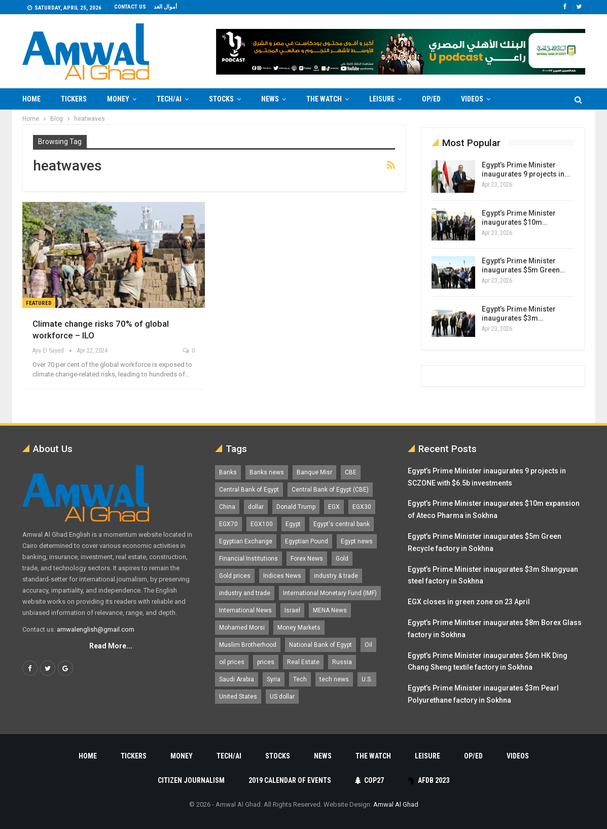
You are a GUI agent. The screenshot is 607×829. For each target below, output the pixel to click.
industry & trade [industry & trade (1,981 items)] (336, 575)
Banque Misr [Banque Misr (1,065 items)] (314, 472)
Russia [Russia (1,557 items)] (342, 662)
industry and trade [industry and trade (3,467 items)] (244, 593)
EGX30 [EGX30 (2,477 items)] (361, 506)
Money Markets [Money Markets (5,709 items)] (298, 627)
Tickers (74, 99)
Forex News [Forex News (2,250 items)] (307, 558)
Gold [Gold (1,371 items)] (342, 558)
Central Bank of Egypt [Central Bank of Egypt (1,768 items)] (249, 489)
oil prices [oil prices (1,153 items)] (231, 662)
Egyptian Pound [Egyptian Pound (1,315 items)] (306, 541)
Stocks (221, 99)
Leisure (382, 99)
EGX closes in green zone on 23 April (469, 602)
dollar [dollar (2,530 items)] (256, 506)
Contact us (130, 7)
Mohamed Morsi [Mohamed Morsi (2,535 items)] (242, 627)
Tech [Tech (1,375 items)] (300, 679)
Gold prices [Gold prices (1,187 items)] (235, 575)
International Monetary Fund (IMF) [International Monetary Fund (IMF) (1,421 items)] (330, 593)
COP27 (369, 780)
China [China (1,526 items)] (227, 506)
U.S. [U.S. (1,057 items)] (367, 679)
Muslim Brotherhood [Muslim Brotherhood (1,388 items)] (247, 644)
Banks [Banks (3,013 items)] (228, 472)
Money (118, 99)
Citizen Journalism (191, 780)
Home (31, 99)
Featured (39, 303)
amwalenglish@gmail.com (95, 629)
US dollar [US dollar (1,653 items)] (282, 696)
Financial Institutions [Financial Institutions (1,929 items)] (248, 558)
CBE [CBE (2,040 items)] (350, 472)
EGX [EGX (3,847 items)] (334, 506)
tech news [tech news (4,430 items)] (334, 679)
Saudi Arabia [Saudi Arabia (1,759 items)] (236, 679)
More (519, 99)
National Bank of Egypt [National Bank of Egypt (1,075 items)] (320, 644)
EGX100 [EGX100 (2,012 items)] (262, 524)
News (270, 99)
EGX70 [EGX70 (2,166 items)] (228, 524)
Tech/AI (169, 99)
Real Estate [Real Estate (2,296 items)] (303, 662)
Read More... (110, 646)
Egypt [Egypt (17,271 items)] (293, 524)
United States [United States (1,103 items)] (238, 696)
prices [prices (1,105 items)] (265, 662)
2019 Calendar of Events (289, 780)
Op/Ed (431, 99)
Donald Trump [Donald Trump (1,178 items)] (295, 506)
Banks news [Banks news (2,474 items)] (266, 472)
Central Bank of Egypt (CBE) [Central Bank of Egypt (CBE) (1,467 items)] (330, 489)
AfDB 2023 (429, 780)
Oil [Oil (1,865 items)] (368, 644)
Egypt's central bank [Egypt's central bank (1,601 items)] (341, 524)
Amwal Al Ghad (395, 804)
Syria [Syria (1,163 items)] (273, 679)
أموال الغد (165, 7)
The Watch (324, 99)
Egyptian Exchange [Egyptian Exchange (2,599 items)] (245, 541)
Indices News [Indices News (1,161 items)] (282, 575)
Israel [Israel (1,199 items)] (292, 610)
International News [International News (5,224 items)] (245, 610)
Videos (472, 99)
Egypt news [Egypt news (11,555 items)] (357, 541)
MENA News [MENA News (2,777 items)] (330, 610)
